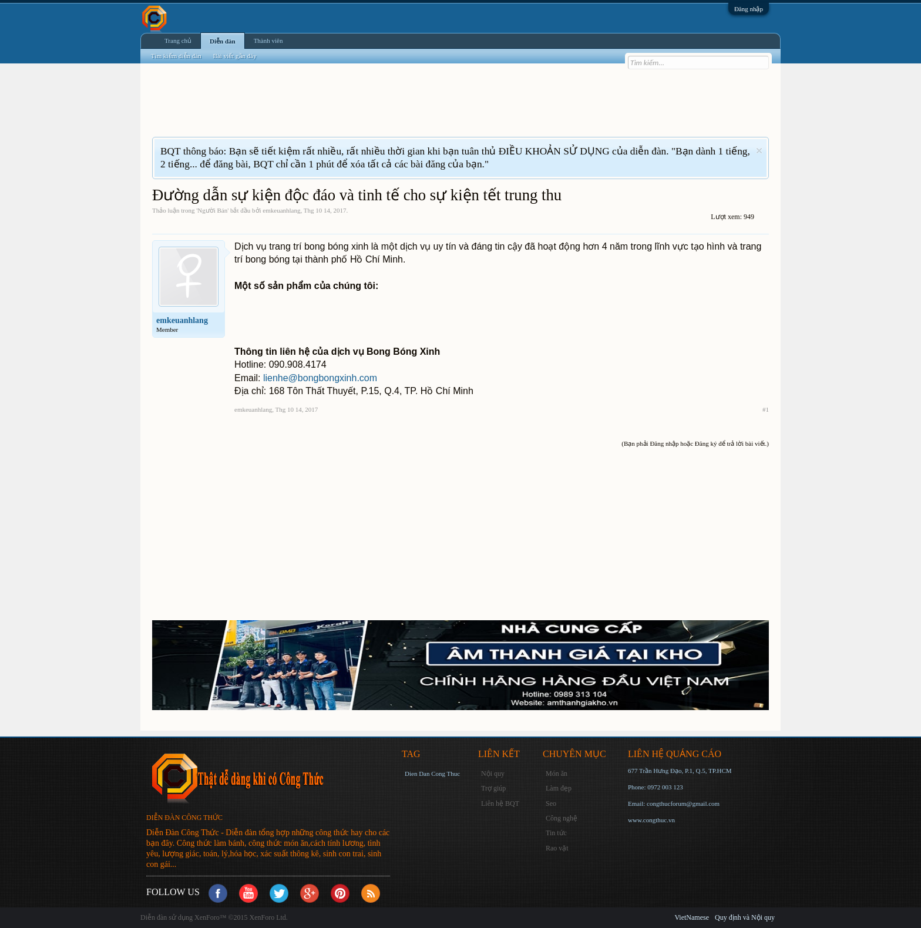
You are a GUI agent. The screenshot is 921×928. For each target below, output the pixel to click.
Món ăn (556, 773)
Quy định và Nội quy (745, 917)
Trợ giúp (493, 788)
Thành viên (268, 40)
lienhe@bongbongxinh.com (320, 378)
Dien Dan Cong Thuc (432, 773)
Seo (551, 803)
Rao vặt (557, 848)
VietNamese (691, 917)
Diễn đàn (223, 41)
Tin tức (556, 833)
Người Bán (212, 210)
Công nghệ (561, 818)
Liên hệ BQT (500, 803)
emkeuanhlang (281, 210)
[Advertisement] (366, 107)
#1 (765, 409)
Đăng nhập (748, 8)
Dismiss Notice (759, 150)
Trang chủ (177, 40)
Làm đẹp (559, 788)
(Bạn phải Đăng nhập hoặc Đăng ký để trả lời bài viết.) (695, 443)
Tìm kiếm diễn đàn (176, 55)
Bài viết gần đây (235, 55)
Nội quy (493, 773)
